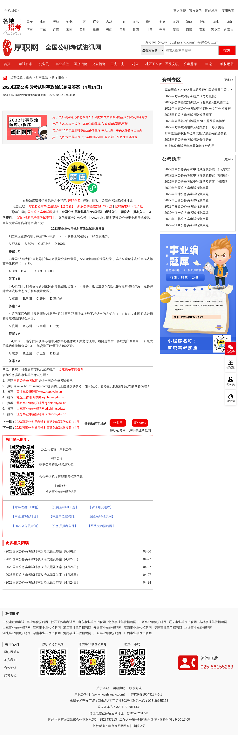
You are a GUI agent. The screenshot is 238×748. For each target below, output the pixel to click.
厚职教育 (228, 10)
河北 (69, 22)
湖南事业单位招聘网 (47, 633)
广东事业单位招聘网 (107, 633)
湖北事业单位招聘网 (17, 633)
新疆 (176, 29)
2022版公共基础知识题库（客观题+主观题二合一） (197, 103)
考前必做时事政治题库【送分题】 (51, 206)
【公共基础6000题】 (64, 507)
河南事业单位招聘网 (77, 633)
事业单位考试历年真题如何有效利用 (189, 146)
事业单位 (62, 64)
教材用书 (227, 64)
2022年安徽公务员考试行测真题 (187, 206)
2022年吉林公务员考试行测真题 (187, 219)
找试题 (231, 367)
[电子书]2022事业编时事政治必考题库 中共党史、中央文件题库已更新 (97, 130)
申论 (208, 64)
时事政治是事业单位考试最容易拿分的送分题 (196, 133)
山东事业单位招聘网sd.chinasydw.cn (42, 408)
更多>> (229, 79)
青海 (202, 29)
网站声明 (119, 688)
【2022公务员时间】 (25, 526)
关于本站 (102, 688)
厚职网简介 (12, 652)
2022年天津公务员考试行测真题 (187, 194)
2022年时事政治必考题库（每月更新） (191, 96)
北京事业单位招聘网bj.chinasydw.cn (41, 403)
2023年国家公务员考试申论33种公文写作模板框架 (198, 109)
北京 (43, 22)
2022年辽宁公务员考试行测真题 (187, 212)
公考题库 (190, 64)
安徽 (162, 22)
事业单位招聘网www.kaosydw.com (40, 391)
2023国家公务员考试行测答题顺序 (188, 114)
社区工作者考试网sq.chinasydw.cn (40, 397)
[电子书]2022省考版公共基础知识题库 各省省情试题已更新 (90, 123)
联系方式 (10, 675)
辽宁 (96, 22)
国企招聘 (80, 64)
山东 (122, 22)
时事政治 (42, 77)
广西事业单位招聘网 (138, 633)
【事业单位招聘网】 (63, 516)
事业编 (231, 401)
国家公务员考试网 (39, 212)
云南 (109, 29)
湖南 (229, 22)
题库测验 (57, 77)
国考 (29, 22)
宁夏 (162, 29)
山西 (82, 22)
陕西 (136, 29)
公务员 (44, 64)
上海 (202, 22)
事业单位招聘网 (37, 622)
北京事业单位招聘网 (122, 622)
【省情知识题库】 (100, 507)
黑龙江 (215, 29)
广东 (43, 29)
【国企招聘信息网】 (101, 516)
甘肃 (149, 29)
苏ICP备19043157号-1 (146, 694)
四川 (82, 29)
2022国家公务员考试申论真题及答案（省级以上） (196, 182)
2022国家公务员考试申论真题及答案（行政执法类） (198, 170)
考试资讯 (25, 64)
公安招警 (98, 64)
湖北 (216, 22)
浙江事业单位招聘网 (77, 627)
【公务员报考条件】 (64, 526)
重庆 (96, 29)
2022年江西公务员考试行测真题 (187, 225)
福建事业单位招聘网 (168, 627)
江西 (176, 22)
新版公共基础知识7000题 (94, 206)
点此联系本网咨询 (70, 369)
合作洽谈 (10, 667)
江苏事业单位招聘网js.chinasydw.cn (41, 414)
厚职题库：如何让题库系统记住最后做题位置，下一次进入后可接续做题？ (199, 90)
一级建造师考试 (13, 622)
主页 (29, 77)
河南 (29, 29)
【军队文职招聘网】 (101, 526)
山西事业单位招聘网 (153, 622)
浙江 (149, 22)
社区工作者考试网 (63, 622)
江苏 (136, 22)
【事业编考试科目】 (25, 516)
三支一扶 (117, 64)
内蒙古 (229, 29)
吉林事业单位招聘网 (213, 622)
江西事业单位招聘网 (138, 627)
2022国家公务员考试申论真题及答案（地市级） (198, 175)
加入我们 (10, 660)
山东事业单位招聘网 (92, 622)
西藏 (189, 29)
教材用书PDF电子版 (129, 206)
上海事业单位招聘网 (198, 627)
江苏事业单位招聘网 (47, 627)
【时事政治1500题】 (25, 507)
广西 (56, 29)
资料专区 (171, 79)
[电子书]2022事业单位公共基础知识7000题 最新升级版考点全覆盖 (94, 137)
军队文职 (172, 64)
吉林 (109, 22)
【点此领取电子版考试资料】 (35, 217)
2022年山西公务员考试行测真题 (187, 200)
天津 (56, 22)
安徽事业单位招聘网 (107, 627)
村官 (135, 64)
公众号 (231, 351)
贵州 (122, 29)
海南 (69, 29)
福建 (189, 22)
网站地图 (211, 10)
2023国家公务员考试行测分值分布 (188, 139)
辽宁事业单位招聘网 (183, 622)
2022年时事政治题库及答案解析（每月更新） (196, 127)
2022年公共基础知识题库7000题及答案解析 (195, 121)
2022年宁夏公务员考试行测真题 (187, 187)
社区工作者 (153, 64)
